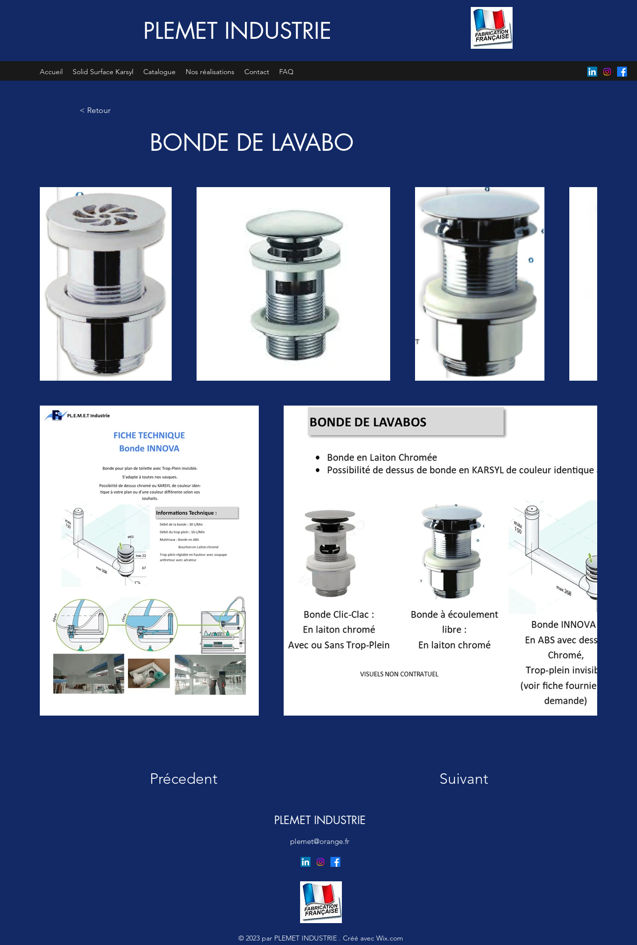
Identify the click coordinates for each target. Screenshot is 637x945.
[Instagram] (607, 72)
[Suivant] (454, 779)
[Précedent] (190, 779)
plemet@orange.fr (319, 841)
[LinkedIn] (592, 72)
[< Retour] (112, 110)
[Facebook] (622, 72)
